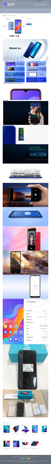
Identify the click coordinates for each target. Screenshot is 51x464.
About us (42, 9)
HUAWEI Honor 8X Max (16, 418)
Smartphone (11, 9)
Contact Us (29, 24)
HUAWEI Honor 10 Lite (6, 448)
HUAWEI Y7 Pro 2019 (15, 433)
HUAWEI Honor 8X (25, 448)
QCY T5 (38, 418)
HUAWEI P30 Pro (6, 433)
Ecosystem (17, 9)
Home (5, 9)
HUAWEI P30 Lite (34, 433)
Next (23, 26)
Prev (4, 26)
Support (36, 9)
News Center (31, 9)
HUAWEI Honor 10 (44, 433)
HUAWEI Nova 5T (25, 433)
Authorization (24, 9)
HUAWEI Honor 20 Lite (15, 448)
